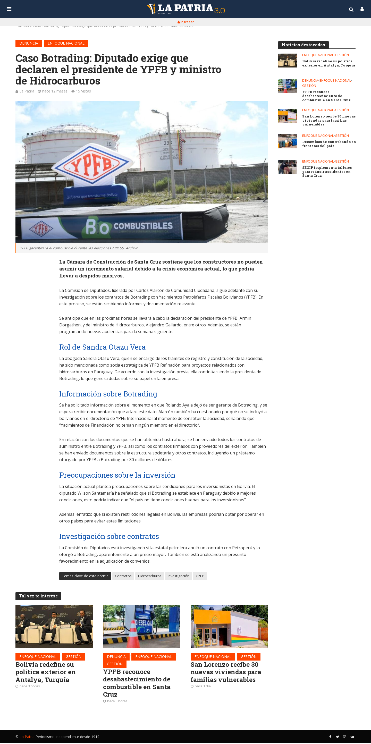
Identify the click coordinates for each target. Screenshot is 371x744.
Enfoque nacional (66, 43)
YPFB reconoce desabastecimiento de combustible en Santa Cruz (138, 684)
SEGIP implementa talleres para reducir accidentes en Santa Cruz (326, 172)
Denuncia (28, 43)
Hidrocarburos (150, 576)
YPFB (200, 576)
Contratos (123, 576)
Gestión (73, 656)
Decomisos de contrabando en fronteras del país (329, 145)
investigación (178, 576)
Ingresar (186, 22)
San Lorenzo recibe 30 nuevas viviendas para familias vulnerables (228, 672)
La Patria (26, 91)
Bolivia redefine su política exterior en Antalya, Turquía (46, 672)
